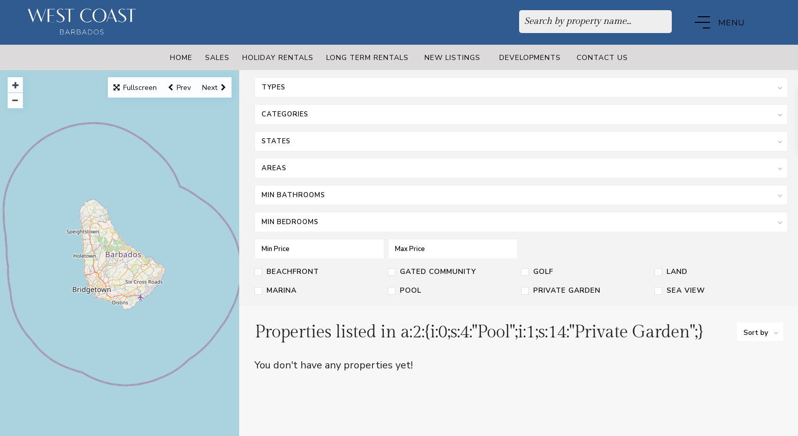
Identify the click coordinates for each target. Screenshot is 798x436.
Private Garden (567, 291)
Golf (543, 272)
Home (181, 58)
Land (677, 272)
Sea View (686, 291)
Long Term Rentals (367, 58)
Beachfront (293, 272)
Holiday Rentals (278, 58)
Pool (410, 291)
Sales (217, 58)
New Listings (452, 58)
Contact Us (602, 58)
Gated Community (438, 272)
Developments (530, 58)
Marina (282, 291)
